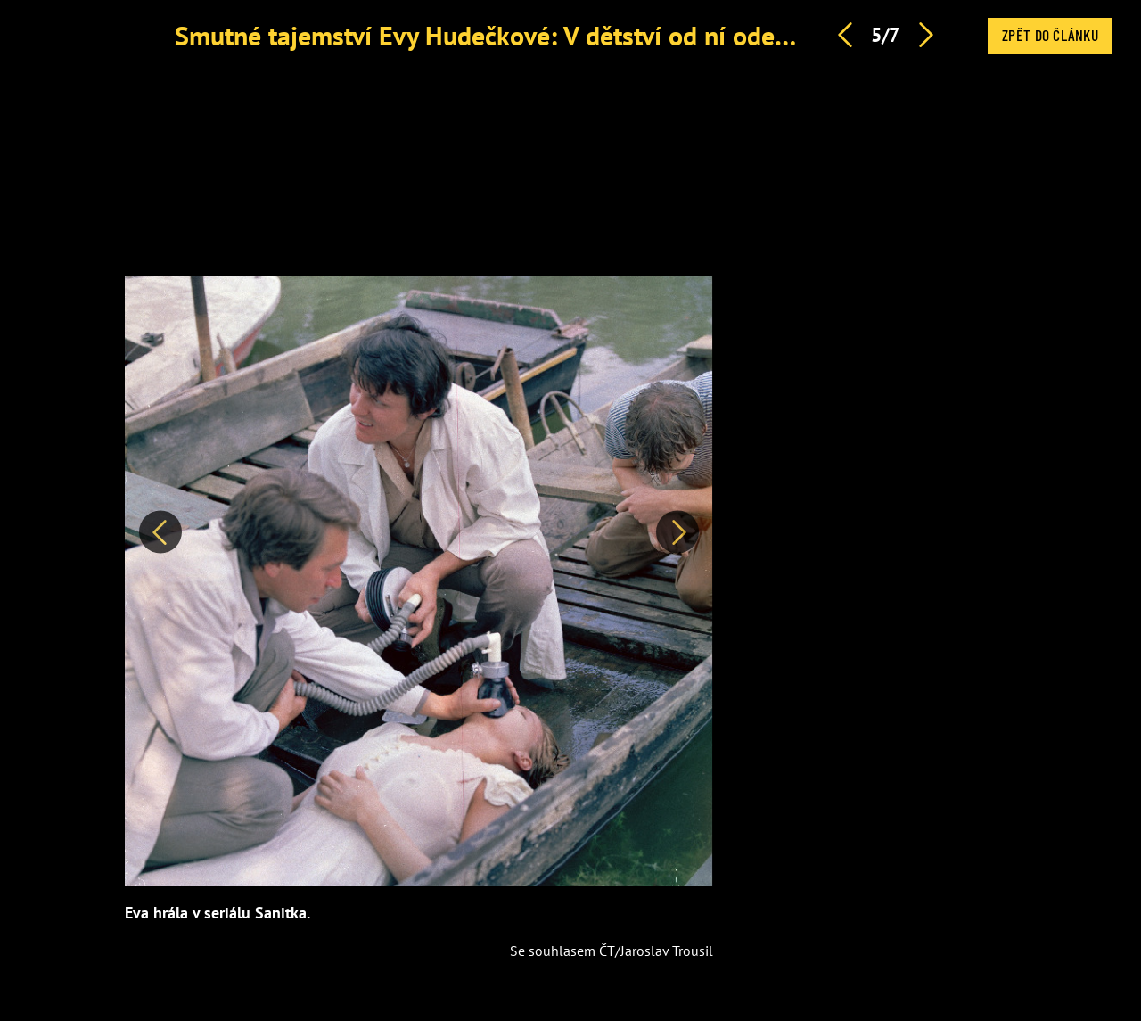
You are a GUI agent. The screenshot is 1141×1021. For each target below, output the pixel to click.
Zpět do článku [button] (1050, 35)
